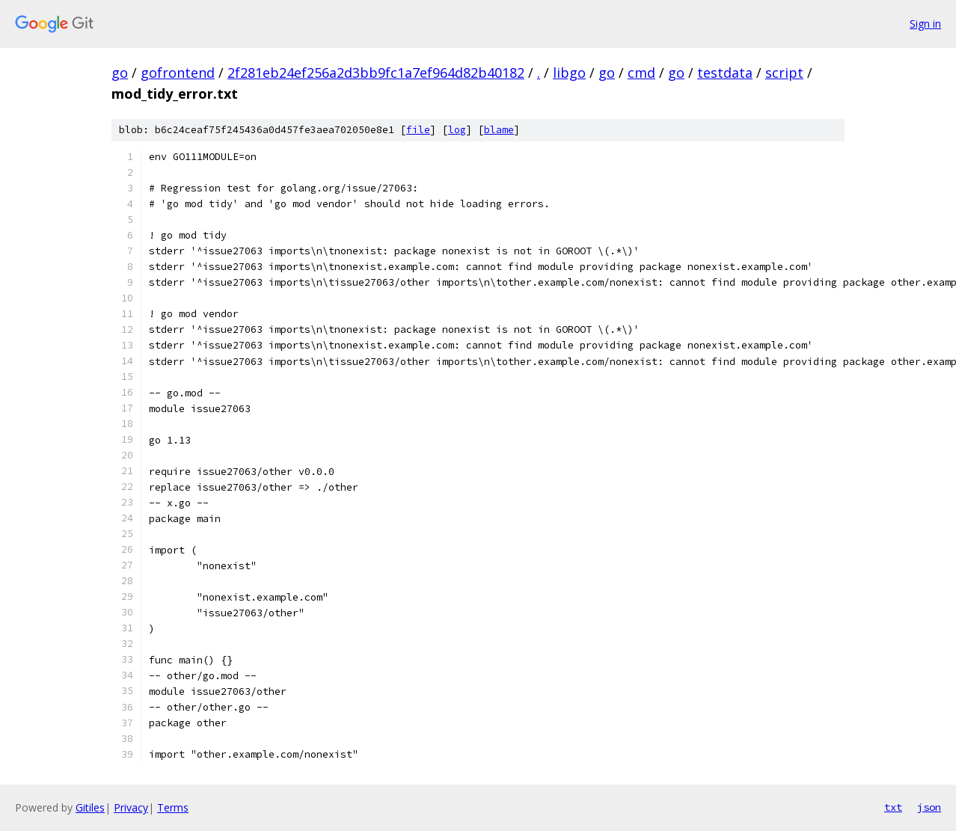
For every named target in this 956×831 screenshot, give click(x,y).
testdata (725, 73)
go (119, 73)
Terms (173, 807)
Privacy (131, 807)
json (929, 807)
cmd (641, 73)
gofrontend (178, 73)
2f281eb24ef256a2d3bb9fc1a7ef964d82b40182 (375, 73)
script (784, 73)
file (418, 129)
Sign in (925, 23)
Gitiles (90, 807)
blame (499, 129)
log (457, 129)
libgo (569, 73)
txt (893, 807)
